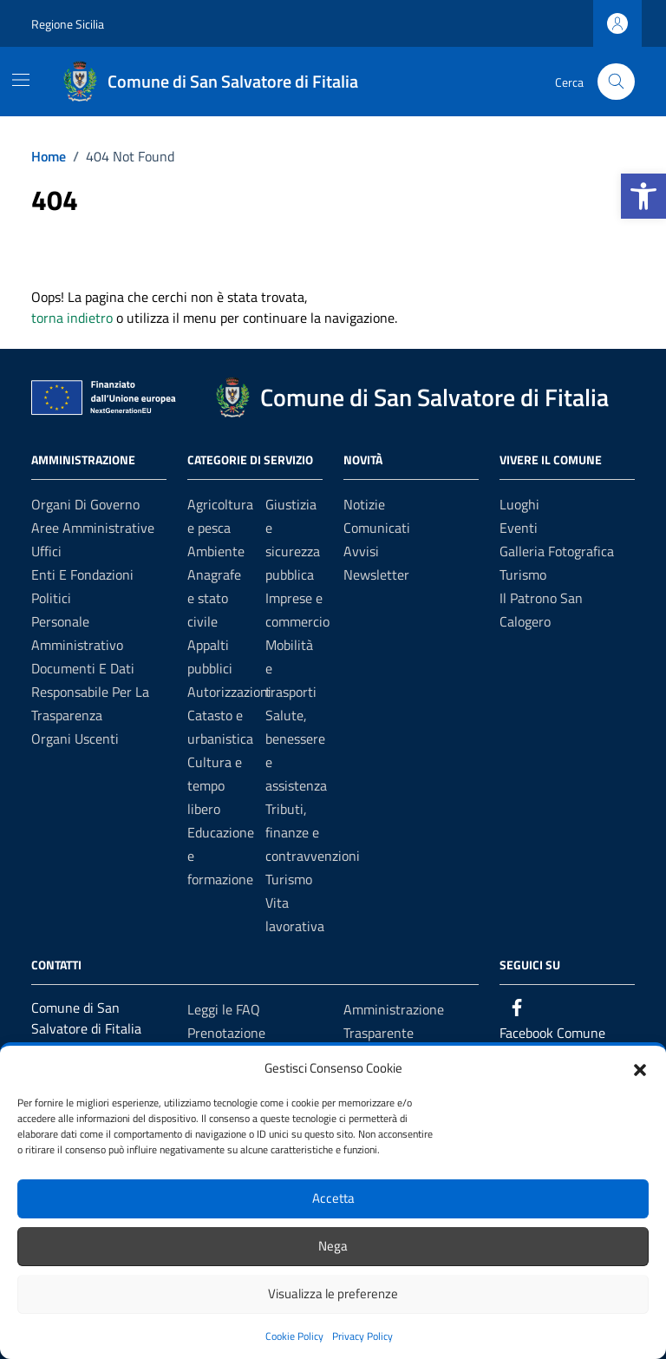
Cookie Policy (294, 1336)
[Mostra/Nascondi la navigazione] (20, 79)
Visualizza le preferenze (333, 1293)
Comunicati (376, 527)
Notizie (364, 504)
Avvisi (361, 551)
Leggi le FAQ (223, 1009)
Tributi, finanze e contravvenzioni (312, 832)
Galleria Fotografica (557, 551)
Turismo (288, 879)
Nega (333, 1246)
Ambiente (216, 551)
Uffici (46, 551)
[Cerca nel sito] (616, 82)
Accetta (333, 1198)
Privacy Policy (362, 1336)
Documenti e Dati (82, 668)
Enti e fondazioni (82, 574)
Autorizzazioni (229, 691)
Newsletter (376, 574)
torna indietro (72, 317)
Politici (51, 598)
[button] (643, 196)
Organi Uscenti (75, 738)
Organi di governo (85, 504)
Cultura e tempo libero (214, 785)
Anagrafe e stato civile (214, 598)
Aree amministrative (92, 527)
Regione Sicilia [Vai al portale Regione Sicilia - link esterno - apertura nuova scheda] (67, 24)
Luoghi (519, 504)
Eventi (519, 527)
